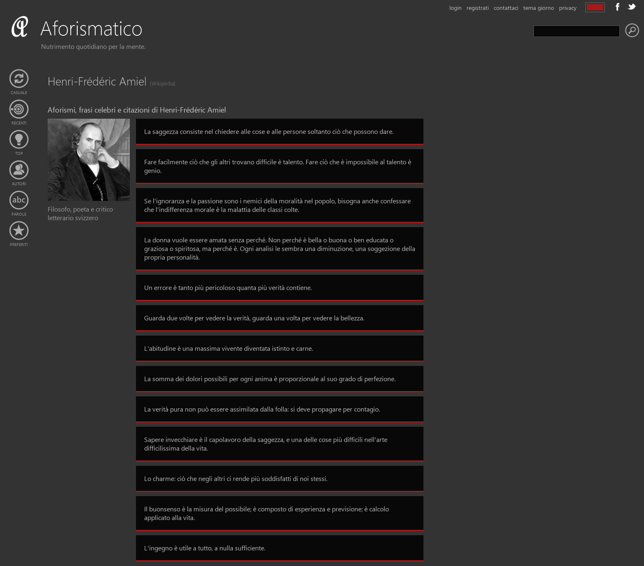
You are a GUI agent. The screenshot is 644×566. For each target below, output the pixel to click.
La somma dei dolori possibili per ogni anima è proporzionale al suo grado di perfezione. (270, 378)
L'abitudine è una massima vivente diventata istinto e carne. (228, 348)
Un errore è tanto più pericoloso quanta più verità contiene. (228, 287)
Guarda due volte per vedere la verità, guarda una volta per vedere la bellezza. (254, 317)
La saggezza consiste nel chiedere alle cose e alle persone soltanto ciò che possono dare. (268, 131)
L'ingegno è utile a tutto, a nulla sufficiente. (204, 547)
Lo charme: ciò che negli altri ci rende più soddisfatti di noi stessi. (235, 478)
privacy (568, 8)
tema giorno (538, 8)
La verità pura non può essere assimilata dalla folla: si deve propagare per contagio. (262, 409)
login (455, 8)
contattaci (506, 8)
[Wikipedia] (160, 83)
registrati (478, 8)
